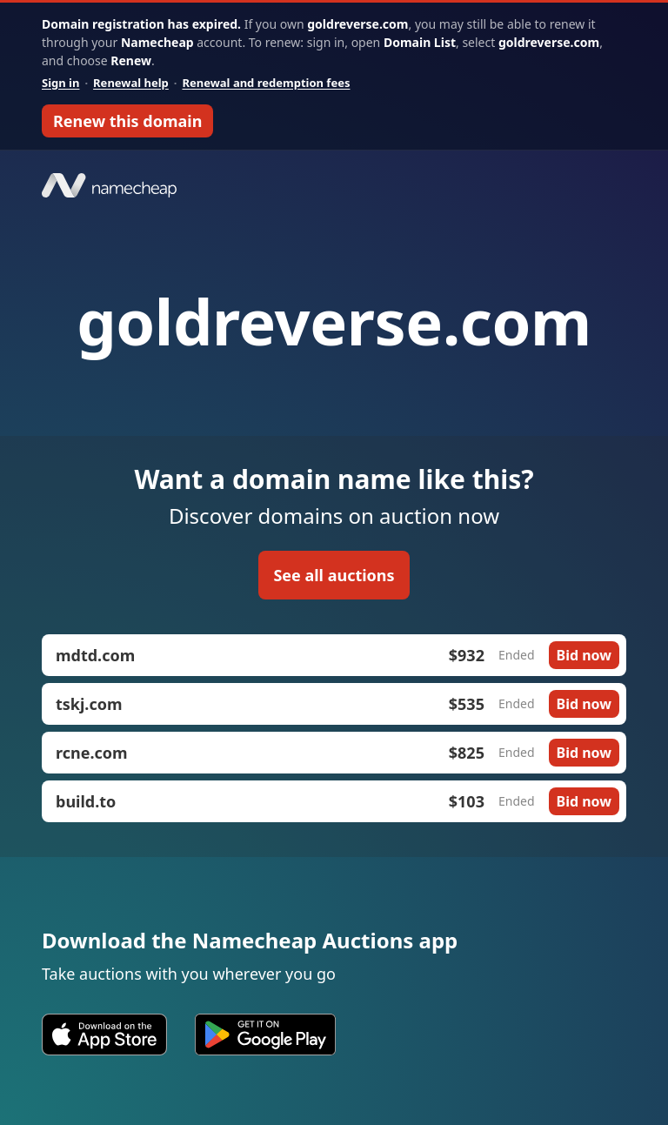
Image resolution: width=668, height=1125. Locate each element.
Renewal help (131, 82)
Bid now (584, 655)
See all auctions (333, 575)
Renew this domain (127, 120)
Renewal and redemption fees (266, 82)
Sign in (60, 82)
